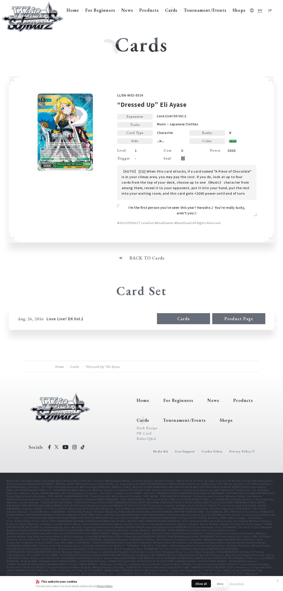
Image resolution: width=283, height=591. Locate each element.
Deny (220, 583)
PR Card (144, 433)
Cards (171, 10)
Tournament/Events (205, 10)
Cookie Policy (212, 451)
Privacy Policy (105, 586)
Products (149, 10)
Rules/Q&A (146, 438)
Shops (239, 10)
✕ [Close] (277, 580)
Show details (236, 583)
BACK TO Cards (147, 258)
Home (73, 10)
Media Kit (160, 451)
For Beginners (100, 10)
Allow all (201, 583)
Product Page (238, 319)
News (127, 10)
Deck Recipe (147, 428)
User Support (185, 451)
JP (270, 10)
